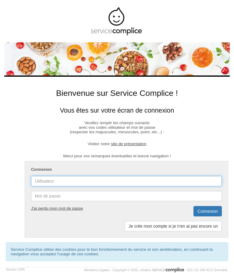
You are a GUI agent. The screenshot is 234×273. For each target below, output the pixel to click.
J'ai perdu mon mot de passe (57, 208)
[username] (126, 181)
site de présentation (128, 144)
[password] (126, 196)
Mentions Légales (97, 270)
